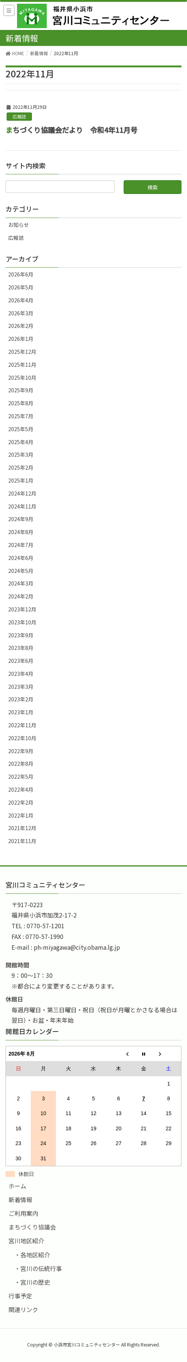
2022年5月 (20, 776)
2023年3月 (20, 686)
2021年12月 (22, 828)
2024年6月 (20, 557)
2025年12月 (22, 351)
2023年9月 (20, 635)
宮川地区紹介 (26, 1240)
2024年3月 (20, 583)
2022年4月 (20, 789)
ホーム (17, 1185)
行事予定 (20, 1295)
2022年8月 (20, 763)
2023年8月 (20, 647)
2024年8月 (20, 532)
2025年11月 (22, 364)
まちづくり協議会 (32, 1226)
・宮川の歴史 (32, 1282)
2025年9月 (20, 390)
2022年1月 (20, 815)
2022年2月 (20, 802)
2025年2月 (20, 467)
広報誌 (19, 116)
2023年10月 (22, 622)
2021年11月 (22, 841)
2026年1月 (20, 338)
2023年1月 (20, 712)
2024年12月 (22, 493)
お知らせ (18, 224)
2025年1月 (20, 480)
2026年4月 (20, 300)
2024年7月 (20, 545)
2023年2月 (20, 699)
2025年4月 (20, 442)
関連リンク (23, 1309)
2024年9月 (20, 519)
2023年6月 (20, 660)
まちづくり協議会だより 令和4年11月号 (71, 130)
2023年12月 (22, 609)
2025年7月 (20, 416)
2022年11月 (22, 725)
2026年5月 (20, 287)
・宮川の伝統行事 (38, 1268)
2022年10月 (22, 738)
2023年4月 (20, 673)
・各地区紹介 (32, 1254)
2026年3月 (20, 313)
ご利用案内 (23, 1213)
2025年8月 (20, 403)
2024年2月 (20, 596)
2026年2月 (20, 325)
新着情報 (20, 1199)
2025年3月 (20, 454)
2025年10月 (22, 377)
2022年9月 (20, 751)
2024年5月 (20, 570)
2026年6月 (20, 274)
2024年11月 (22, 506)
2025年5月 (20, 429)
